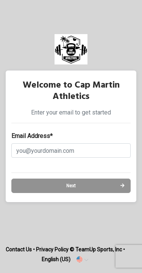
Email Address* (32, 136)
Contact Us (19, 249)
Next (71, 185)
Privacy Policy (52, 249)
